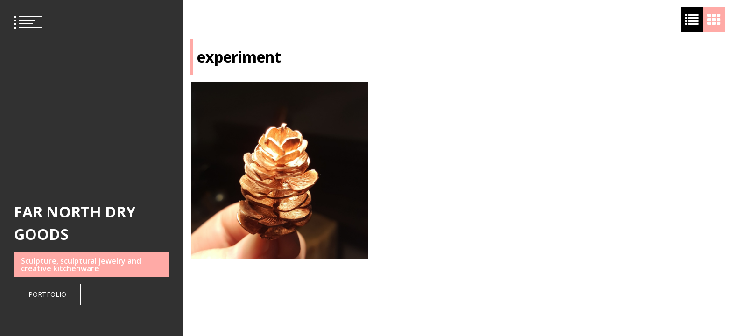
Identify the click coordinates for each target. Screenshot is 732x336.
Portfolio (47, 294)
